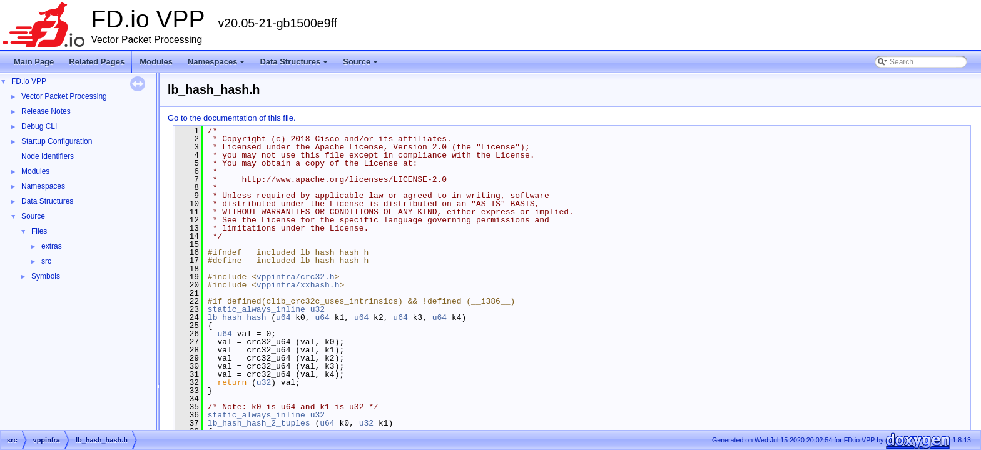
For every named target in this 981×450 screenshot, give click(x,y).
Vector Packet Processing (64, 96)
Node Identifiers (47, 156)
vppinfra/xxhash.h (298, 285)
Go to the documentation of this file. (232, 117)
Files (39, 231)
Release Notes (46, 111)
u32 (317, 309)
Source (361, 65)
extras (51, 246)
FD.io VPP (28, 81)
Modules (156, 61)
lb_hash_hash (237, 317)
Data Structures (295, 65)
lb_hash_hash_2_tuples (259, 423)
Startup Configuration (56, 141)
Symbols (45, 276)
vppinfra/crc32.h (296, 276)
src (46, 261)
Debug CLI (39, 126)
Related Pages (97, 61)
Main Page (34, 61)
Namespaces (217, 65)
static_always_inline (256, 309)
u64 (283, 317)
